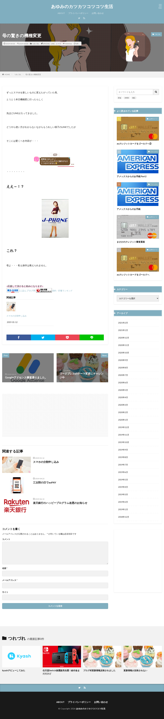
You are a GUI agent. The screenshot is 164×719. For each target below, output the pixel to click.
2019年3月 (123, 495)
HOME (7, 74)
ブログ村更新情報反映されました (99, 670)
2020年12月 (123, 338)
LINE (53, 43)
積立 (133, 98)
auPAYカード (153, 119)
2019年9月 (123, 450)
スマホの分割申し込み (16, 316)
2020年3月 (123, 405)
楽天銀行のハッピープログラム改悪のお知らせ (60, 502)
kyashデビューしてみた (13, 670)
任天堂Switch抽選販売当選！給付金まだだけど (61, 672)
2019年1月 (123, 510)
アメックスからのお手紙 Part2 (131, 176)
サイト (5, 592)
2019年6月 (123, 472)
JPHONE (46, 43)
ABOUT (61, 13)
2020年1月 (123, 420)
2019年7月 (123, 465)
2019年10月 (123, 442)
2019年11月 (123, 435)
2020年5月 (123, 390)
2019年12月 (123, 427)
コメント (6, 539)
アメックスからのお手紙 (128, 209)
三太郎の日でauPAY (44, 482)
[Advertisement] (29, 414)
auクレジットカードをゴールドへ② (134, 143)
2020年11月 (123, 345)
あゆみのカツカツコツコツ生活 (82, 6)
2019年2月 (123, 502)
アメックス (154, 151)
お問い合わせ (98, 13)
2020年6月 (123, 382)
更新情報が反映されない (135, 670)
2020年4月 (123, 397)
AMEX (127, 98)
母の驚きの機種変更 (33, 74)
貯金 (119, 98)
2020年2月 (123, 412)
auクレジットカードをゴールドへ (133, 274)
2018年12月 (123, 517)
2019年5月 (123, 480)
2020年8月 (123, 367)
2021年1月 (123, 330)
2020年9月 (123, 360)
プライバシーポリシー (78, 13)
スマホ (58, 43)
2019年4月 (123, 487)
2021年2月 (123, 323)
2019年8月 (123, 457)
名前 (4, 568)
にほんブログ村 (28, 290)
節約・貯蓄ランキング (62, 290)
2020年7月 (123, 375)
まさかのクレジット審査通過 (131, 241)
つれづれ (35, 43)
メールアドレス (9, 580)
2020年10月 (123, 353)
